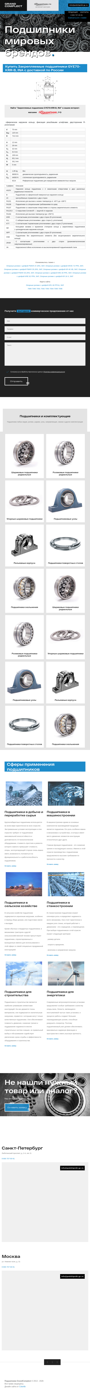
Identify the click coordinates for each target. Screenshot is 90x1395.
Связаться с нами (77, 18)
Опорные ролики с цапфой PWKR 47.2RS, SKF (25, 266)
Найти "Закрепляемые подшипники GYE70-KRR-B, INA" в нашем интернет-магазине (45, 110)
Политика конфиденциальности (54, 372)
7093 (47, 289)
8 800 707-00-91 (77, 15)
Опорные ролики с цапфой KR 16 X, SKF (56, 276)
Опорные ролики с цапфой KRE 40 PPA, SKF (53, 273)
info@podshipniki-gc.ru (78, 5)
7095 (56, 289)
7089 (30, 289)
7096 (60, 289)
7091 (38, 289)
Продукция (73, 12)
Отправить (16, 381)
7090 (34, 289)
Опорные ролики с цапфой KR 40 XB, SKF (60, 269)
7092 (43, 289)
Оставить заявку (10, 866)
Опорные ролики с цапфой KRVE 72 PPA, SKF (64, 266)
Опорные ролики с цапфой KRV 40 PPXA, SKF (45, 285)
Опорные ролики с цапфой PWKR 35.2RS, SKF (23, 269)
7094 (52, 289)
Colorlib (22, 1387)
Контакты (84, 12)
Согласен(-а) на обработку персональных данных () (37, 372)
